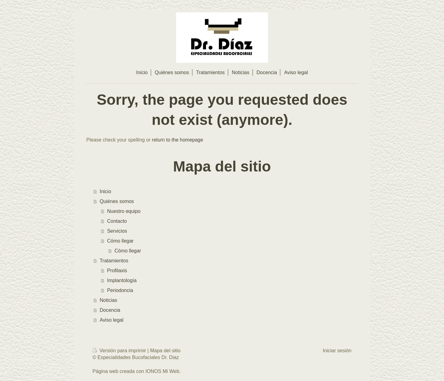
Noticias (108, 300)
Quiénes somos (117, 201)
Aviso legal (111, 320)
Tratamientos (114, 260)
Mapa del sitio (165, 350)
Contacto (117, 221)
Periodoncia (120, 290)
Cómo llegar (120, 240)
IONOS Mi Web (162, 371)
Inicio (105, 191)
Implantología (122, 280)
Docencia (110, 310)
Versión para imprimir (119, 350)
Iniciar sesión (337, 350)
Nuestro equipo (124, 211)
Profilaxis (117, 270)
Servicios (117, 231)
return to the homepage (177, 139)
